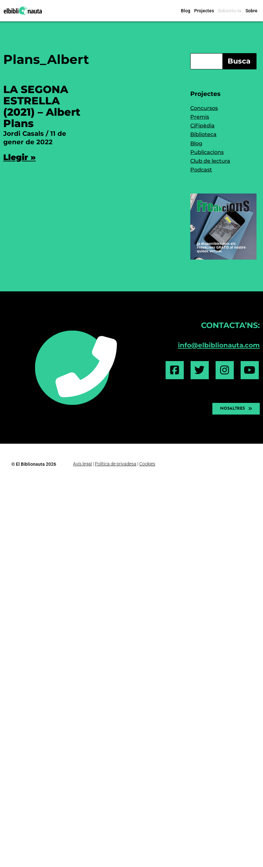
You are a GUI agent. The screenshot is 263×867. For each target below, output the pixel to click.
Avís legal (82, 463)
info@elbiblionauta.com (219, 345)
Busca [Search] (239, 61)
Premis (199, 117)
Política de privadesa (115, 463)
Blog (185, 10)
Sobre (251, 10)
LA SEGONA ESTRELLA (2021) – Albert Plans (41, 106)
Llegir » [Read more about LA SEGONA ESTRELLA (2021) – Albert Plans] (19, 157)
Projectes (204, 10)
